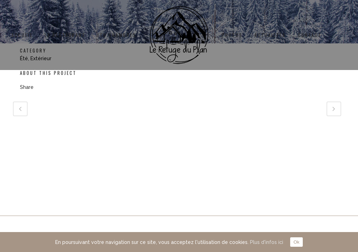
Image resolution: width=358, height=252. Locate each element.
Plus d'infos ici (266, 242)
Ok (296, 242)
